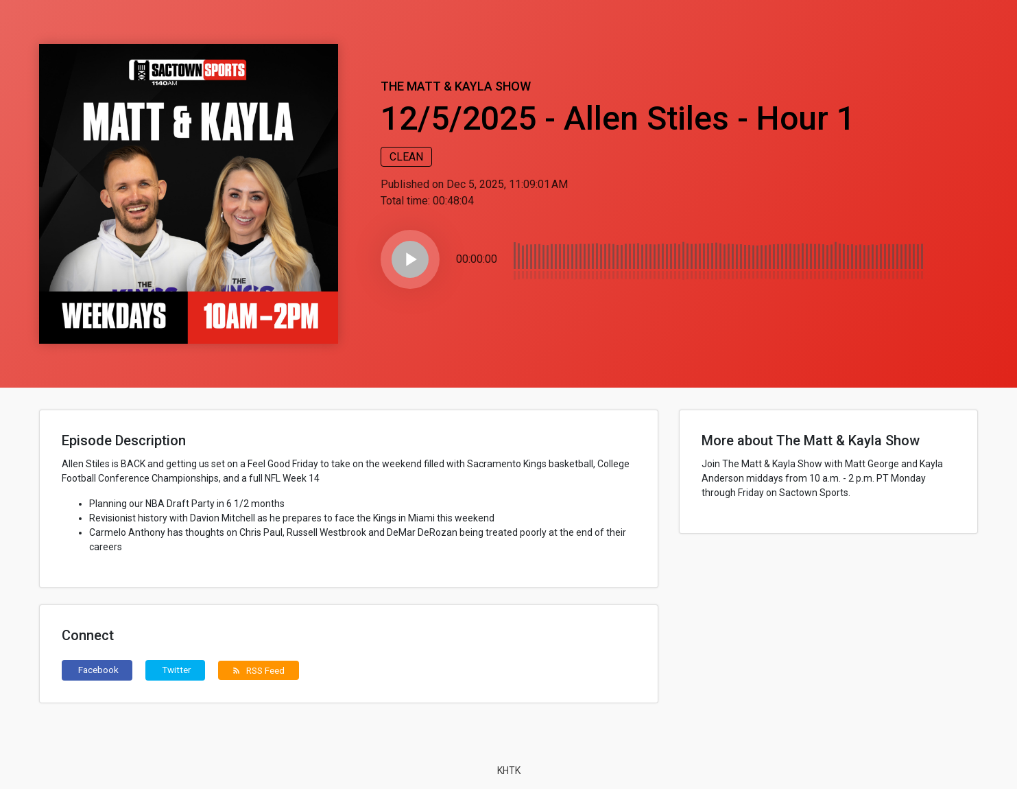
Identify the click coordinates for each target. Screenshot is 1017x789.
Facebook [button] (98, 669)
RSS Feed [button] (258, 670)
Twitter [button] (176, 669)
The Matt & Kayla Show (456, 86)
